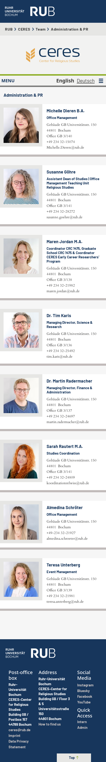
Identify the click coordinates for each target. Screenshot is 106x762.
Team (40, 29)
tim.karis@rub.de (59, 356)
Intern (82, 722)
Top (74, 757)
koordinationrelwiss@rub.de (68, 483)
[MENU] (101, 81)
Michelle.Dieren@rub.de (65, 147)
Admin (82, 727)
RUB (9, 29)
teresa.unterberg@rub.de (65, 601)
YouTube (84, 702)
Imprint (14, 735)
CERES (24, 29)
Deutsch (86, 80)
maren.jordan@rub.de (63, 291)
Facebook (84, 696)
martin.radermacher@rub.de (68, 422)
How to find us (50, 724)
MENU (7, 80)
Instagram (85, 685)
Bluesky (83, 691)
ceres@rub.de (19, 730)
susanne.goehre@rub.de (64, 217)
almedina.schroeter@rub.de (67, 538)
